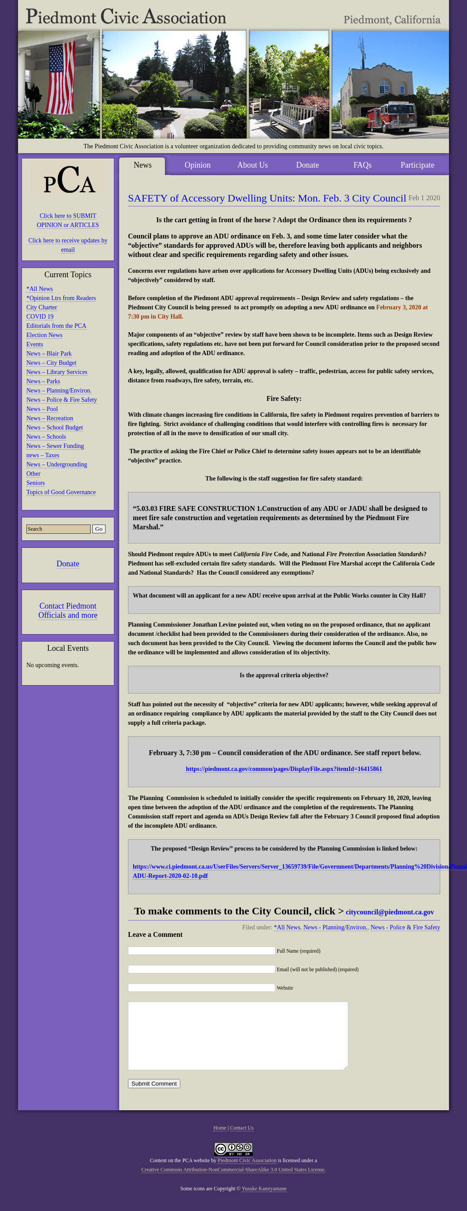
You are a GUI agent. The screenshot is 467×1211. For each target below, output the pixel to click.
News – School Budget (54, 427)
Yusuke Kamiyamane (264, 1202)
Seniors (35, 483)
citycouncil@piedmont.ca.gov (390, 912)
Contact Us (242, 1141)
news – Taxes (42, 455)
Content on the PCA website (180, 1174)
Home (219, 1141)
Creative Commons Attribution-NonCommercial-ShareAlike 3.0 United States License (232, 1183)
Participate (417, 165)
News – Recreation (49, 418)
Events (34, 344)
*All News (39, 289)
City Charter (41, 307)
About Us (252, 165)
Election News (44, 335)
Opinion (198, 165)
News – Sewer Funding (55, 446)
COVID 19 (40, 316)
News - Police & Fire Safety (405, 927)
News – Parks (43, 381)
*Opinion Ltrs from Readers (61, 298)
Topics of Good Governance (61, 492)
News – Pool (42, 409)
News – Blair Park (49, 353)
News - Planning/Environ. (335, 927)
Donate (68, 563)
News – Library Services (57, 372)
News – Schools (46, 436)
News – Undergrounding (56, 464)
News (143, 165)
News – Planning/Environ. (58, 390)
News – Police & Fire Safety (61, 399)
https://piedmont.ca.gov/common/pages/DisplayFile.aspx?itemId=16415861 (284, 769)
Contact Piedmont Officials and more (68, 611)
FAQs (363, 165)
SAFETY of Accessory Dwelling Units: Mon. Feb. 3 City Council (267, 198)
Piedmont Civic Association (247, 1174)
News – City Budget (51, 363)
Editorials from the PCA (56, 326)
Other (33, 473)
